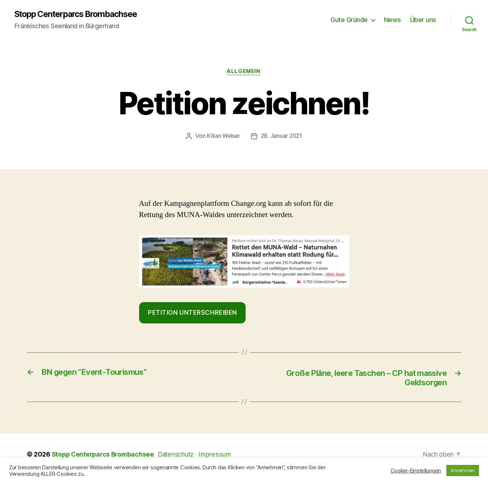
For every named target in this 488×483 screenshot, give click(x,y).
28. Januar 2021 (281, 136)
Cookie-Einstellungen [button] (416, 470)
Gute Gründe (349, 20)
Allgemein (244, 72)
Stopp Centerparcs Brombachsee (80, 14)
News (392, 20)
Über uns (423, 20)
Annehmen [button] (463, 470)
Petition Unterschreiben (192, 313)
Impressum (220, 456)
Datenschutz (181, 456)
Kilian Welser (223, 136)
